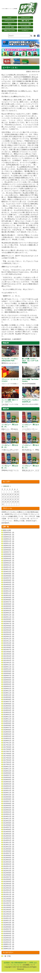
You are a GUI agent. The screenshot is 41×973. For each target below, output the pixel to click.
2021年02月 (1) (8, 660)
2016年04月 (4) (8, 782)
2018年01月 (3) (8, 740)
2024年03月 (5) (8, 584)
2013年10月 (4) (8, 847)
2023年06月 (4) (8, 604)
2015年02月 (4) (8, 812)
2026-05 (6, 486)
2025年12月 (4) (8, 541)
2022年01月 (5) (8, 636)
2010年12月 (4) (8, 918)
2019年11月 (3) (8, 693)
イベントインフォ (9, 20)
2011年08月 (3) (8, 901)
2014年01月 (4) (8, 840)
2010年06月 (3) (8, 931)
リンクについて (16, 965)
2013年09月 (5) (8, 849)
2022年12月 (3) (8, 615)
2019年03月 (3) (8, 710)
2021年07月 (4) (8, 649)
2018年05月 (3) (8, 732)
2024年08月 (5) (8, 576)
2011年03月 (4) (8, 912)
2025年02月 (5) (8, 563)
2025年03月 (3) (8, 561)
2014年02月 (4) (8, 838)
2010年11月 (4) (8, 920)
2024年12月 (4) (8, 567)
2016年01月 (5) (8, 788)
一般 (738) (7, 956)
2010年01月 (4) (8, 942)
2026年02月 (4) (8, 537)
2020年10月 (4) (8, 669)
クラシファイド (25, 17)
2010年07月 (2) (8, 929)
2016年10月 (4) (8, 771)
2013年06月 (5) (8, 855)
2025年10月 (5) (8, 545)
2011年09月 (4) (8, 899)
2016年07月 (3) (8, 775)
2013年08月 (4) (8, 851)
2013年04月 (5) (8, 860)
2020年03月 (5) (8, 684)
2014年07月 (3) (8, 827)
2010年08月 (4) (8, 927)
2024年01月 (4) (8, 589)
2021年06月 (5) (8, 652)
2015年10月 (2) (8, 795)
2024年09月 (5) (8, 574)
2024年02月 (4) (8, 587)
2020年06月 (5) (8, 678)
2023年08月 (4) (8, 600)
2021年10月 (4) (8, 643)
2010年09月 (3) (8, 925)
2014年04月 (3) (8, 834)
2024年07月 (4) (8, 578)
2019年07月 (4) (8, 701)
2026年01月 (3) (8, 539)
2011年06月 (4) (8, 905)
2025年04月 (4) (8, 558)
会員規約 (7, 962)
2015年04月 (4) (8, 808)
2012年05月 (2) (8, 881)
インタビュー (25, 30)
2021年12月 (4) (8, 639)
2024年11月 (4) (8, 569)
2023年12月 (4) (8, 591)
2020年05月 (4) (8, 680)
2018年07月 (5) (8, 727)
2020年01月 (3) (8, 688)
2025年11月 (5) (8, 543)
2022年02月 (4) (8, 634)
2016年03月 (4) (8, 784)
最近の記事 (7, 530)
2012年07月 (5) (8, 877)
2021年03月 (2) (8, 658)
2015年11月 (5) (8, 792)
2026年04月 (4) (8, 532)
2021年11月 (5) (8, 641)
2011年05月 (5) (8, 907)
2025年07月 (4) (8, 552)
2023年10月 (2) (8, 595)
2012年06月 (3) (8, 879)
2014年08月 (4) (8, 825)
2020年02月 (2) (8, 686)
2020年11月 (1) (8, 667)
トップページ (9, 17)
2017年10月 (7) (8, 745)
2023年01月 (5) (8, 613)
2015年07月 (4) (8, 801)
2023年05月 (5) (8, 606)
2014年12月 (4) (8, 816)
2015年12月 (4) (8, 790)
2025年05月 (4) (8, 556)
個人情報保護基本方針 (19, 962)
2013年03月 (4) (8, 862)
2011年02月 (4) (8, 914)
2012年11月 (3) (8, 868)
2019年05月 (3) (8, 706)
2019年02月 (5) (8, 712)
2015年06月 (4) (8, 803)
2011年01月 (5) (8, 916)
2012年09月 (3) (8, 873)
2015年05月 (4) (8, 805)
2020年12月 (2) (8, 665)
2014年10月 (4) (8, 821)
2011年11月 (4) (8, 894)
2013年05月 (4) (8, 857)
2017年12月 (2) (8, 743)
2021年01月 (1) (8, 662)
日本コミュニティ (9, 30)
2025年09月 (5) (8, 548)
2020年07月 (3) (8, 675)
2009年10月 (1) (8, 948)
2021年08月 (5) (8, 647)
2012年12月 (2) (8, 866)
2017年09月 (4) (8, 747)
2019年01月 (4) (8, 714)
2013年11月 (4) (8, 844)
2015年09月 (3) (8, 797)
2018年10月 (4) (8, 721)
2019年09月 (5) (8, 697)
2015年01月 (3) (8, 814)
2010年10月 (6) (8, 922)
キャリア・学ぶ (9, 27)
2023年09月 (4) (8, 597)
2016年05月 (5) (8, 779)
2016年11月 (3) (8, 769)
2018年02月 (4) (8, 738)
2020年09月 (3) (8, 671)
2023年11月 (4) (8, 593)
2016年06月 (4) (8, 777)
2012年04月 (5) (8, 883)
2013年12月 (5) (8, 842)
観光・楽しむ (25, 20)
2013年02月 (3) (8, 864)
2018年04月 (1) (8, 734)
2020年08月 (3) (8, 673)
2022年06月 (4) (8, 626)
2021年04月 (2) (8, 656)
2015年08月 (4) (8, 799)
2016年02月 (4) (8, 786)
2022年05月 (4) (8, 628)
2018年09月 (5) (8, 723)
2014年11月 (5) (8, 818)
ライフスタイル (25, 27)
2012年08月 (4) (8, 875)
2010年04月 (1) (8, 935)
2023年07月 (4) (8, 602)
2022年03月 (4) (8, 632)
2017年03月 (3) (8, 760)
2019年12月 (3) (8, 691)
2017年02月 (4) (8, 762)
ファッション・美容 (25, 24)
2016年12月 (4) (8, 766)
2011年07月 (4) (8, 903)
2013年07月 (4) (8, 853)
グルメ (9, 24)
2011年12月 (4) (8, 892)
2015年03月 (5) (8, 810)
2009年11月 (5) (8, 946)
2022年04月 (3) (8, 630)
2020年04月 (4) (8, 682)
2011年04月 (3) (8, 909)
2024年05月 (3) (8, 582)
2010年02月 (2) (8, 940)
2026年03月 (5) (8, 535)
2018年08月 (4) (8, 725)
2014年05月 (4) (8, 831)
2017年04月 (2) (8, 758)
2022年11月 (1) (8, 617)
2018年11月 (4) (8, 719)
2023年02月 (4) (8, 610)
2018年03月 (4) (8, 736)
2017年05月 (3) (8, 756)
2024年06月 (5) (8, 580)
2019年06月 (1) (8, 704)
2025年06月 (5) (8, 554)
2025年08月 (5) (8, 550)
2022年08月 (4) (8, 621)
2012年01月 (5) (8, 890)
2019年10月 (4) (8, 695)
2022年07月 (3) (8, 623)
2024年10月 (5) (8, 571)
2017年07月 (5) (8, 751)
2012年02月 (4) (8, 888)
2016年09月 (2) (8, 773)
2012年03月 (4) (8, 886)
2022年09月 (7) (8, 619)
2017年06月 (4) (8, 753)
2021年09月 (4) (8, 645)
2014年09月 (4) (8, 823)
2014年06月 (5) (8, 829)
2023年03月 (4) (8, 608)
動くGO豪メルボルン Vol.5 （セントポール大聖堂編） (30, 360)
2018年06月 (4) (8, 730)
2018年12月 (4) (8, 717)
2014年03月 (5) (8, 836)
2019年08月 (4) (8, 699)
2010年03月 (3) (8, 938)
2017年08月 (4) (8, 749)
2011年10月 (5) (8, 896)
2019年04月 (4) (8, 708)
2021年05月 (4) (8, 654)
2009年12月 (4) (8, 944)
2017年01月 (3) (8, 764)
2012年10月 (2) (8, 870)
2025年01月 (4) (8, 565)
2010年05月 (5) (8, 933)
